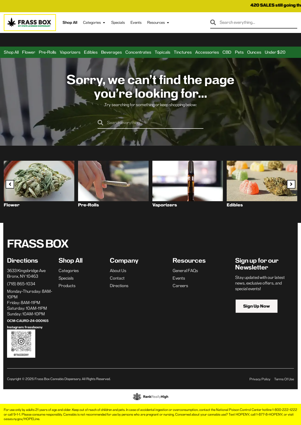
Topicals (162, 52)
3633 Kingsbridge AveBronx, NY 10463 (26, 273)
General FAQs (185, 270)
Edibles (91, 52)
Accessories (207, 52)
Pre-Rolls (47, 52)
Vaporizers (70, 52)
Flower (28, 52)
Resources (158, 22)
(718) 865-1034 (21, 284)
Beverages (111, 52)
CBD (226, 52)
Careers (180, 286)
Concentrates (138, 52)
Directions (119, 286)
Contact (117, 278)
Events (136, 22)
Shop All (70, 22)
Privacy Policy (260, 379)
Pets (239, 52)
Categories (94, 22)
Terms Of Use (284, 379)
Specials (118, 22)
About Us (118, 270)
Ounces (254, 52)
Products (67, 286)
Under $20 (275, 52)
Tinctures (183, 52)
